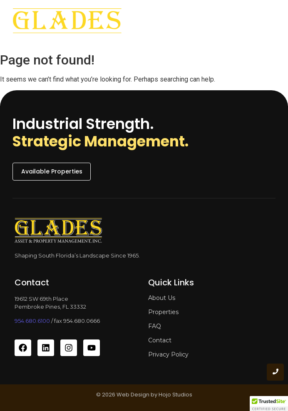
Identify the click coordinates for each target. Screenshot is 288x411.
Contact (159, 340)
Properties (163, 312)
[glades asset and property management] (67, 24)
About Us (161, 298)
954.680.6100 (32, 320)
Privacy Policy (168, 354)
